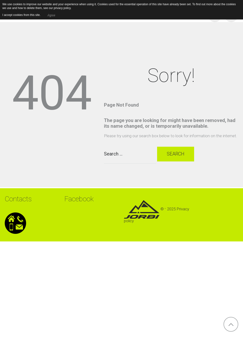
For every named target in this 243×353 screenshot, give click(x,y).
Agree (51, 15)
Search (176, 155)
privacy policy (62, 8)
